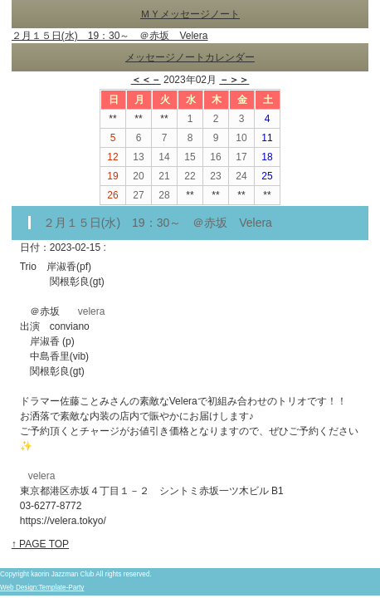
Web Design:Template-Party (42, 587)
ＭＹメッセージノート (190, 14)
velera (91, 311)
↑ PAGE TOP (40, 544)
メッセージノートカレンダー (190, 57)
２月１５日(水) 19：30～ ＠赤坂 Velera (110, 36)
